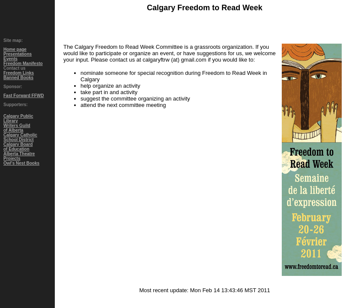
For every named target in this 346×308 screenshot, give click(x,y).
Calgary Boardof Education (18, 146)
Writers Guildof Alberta (16, 128)
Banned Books (18, 77)
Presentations (17, 54)
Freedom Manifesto (23, 63)
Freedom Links (18, 73)
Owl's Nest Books (21, 163)
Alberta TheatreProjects (19, 156)
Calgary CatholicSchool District (20, 137)
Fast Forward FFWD (23, 95)
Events (10, 58)
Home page (15, 49)
